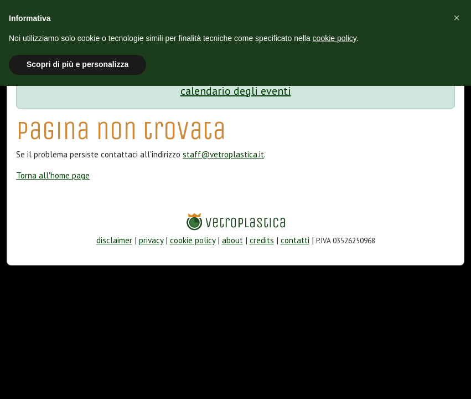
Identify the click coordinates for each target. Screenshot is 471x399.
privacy (151, 240)
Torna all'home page (53, 175)
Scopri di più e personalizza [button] (77, 64)
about (232, 240)
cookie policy (192, 240)
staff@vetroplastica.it (223, 154)
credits (262, 240)
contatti (295, 240)
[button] (456, 18)
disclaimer (114, 240)
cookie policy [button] (334, 38)
